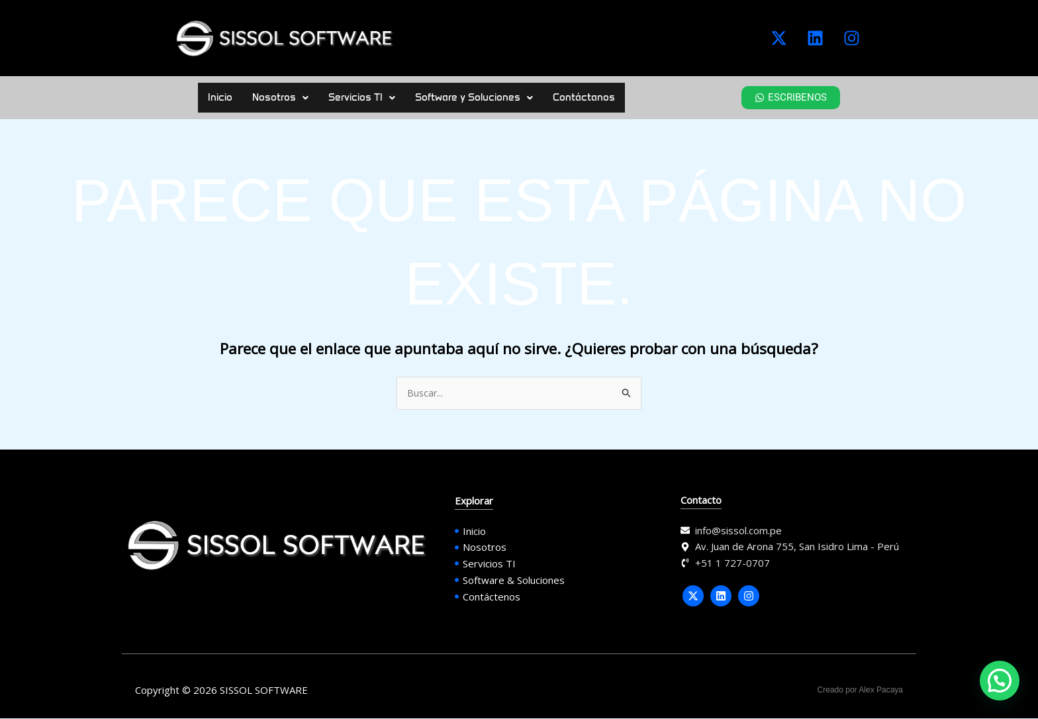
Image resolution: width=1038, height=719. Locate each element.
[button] (280, 98)
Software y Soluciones (474, 97)
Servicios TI (361, 97)
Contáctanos (584, 97)
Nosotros (280, 97)
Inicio (220, 97)
